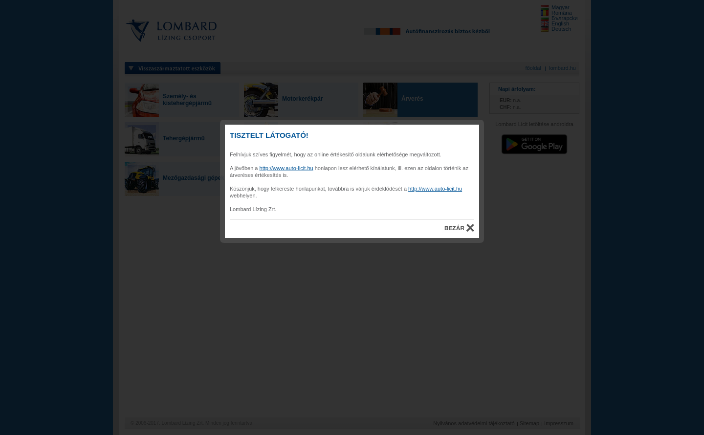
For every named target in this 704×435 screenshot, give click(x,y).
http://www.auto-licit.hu (286, 168)
